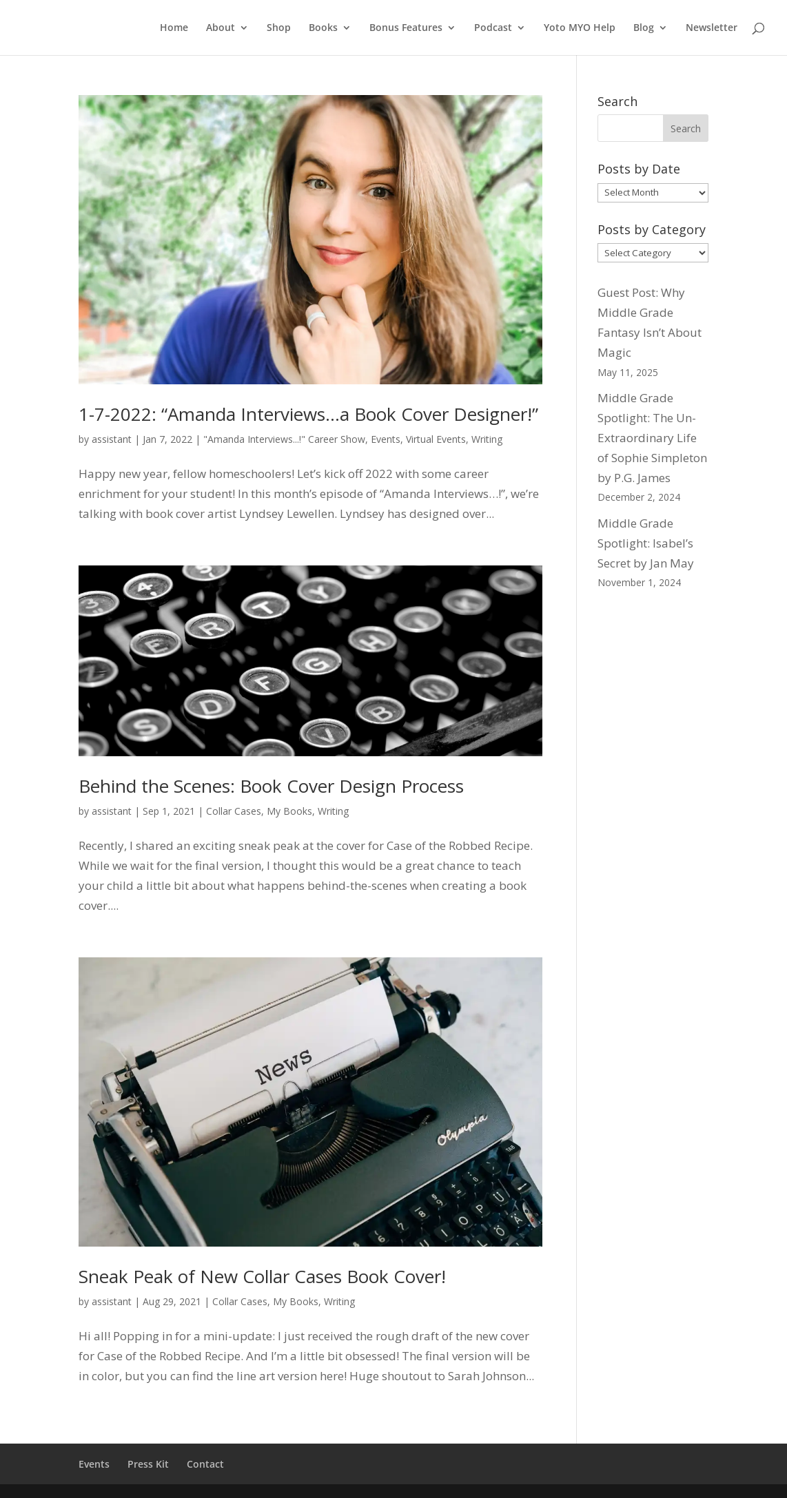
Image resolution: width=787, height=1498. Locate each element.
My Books (289, 811)
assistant (112, 439)
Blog (643, 28)
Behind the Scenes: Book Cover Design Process (271, 785)
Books (323, 28)
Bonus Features (405, 28)
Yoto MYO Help (579, 28)
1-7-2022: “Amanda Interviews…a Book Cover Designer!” (308, 414)
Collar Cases (233, 811)
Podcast (493, 28)
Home (174, 28)
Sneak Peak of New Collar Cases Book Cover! (262, 1276)
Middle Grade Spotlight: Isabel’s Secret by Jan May (645, 543)
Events (385, 439)
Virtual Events (436, 439)
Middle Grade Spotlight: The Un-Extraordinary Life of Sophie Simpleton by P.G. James (652, 438)
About (220, 28)
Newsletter (711, 28)
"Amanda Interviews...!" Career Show (284, 439)
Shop (279, 28)
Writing (486, 439)
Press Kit (148, 1463)
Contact (205, 1463)
